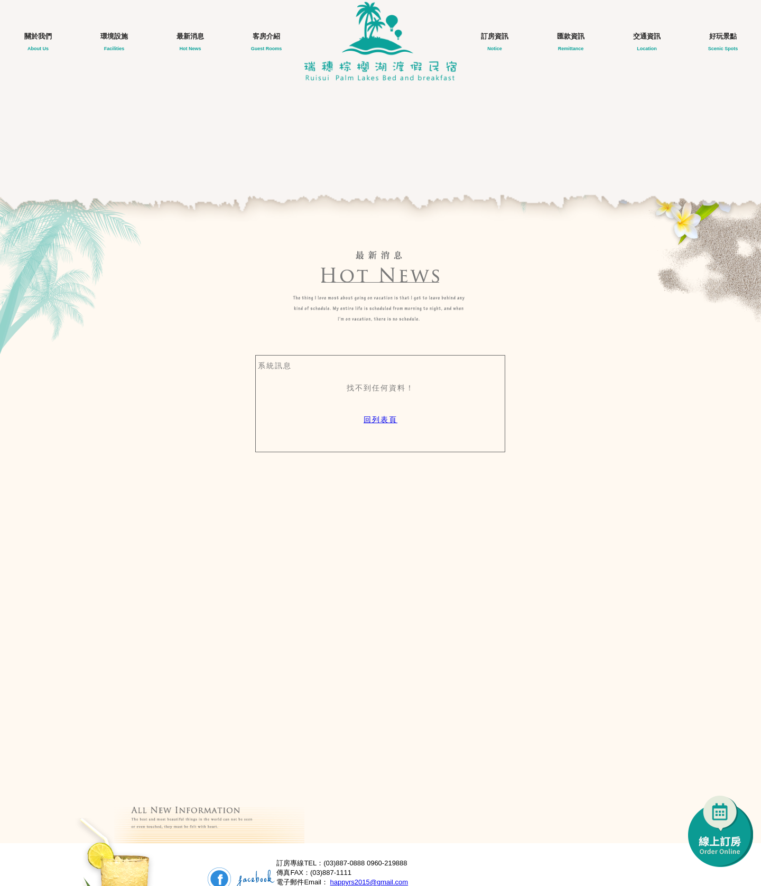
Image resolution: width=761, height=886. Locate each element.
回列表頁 (380, 419)
